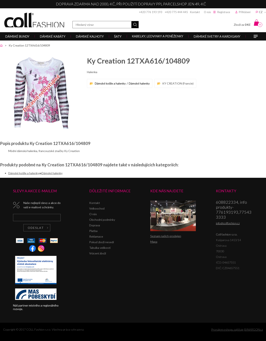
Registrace (223, 12)
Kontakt (195, 12)
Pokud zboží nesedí (101, 242)
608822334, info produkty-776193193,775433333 (234, 210)
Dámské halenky (139, 83)
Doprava (94, 225)
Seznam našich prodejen (165, 236)
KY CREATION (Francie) (178, 83)
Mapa (153, 241)
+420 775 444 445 (176, 12)
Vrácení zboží (97, 253)
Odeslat (36, 227)
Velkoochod (97, 208)
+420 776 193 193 (150, 12)
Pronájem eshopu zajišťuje (227, 329)
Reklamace (96, 236)
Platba (93, 231)
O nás (207, 12)
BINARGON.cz (253, 329)
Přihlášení (244, 12)
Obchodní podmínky (102, 219)
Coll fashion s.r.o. (34, 20)
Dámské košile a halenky (110, 83)
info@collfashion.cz (228, 223)
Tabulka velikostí (100, 247)
